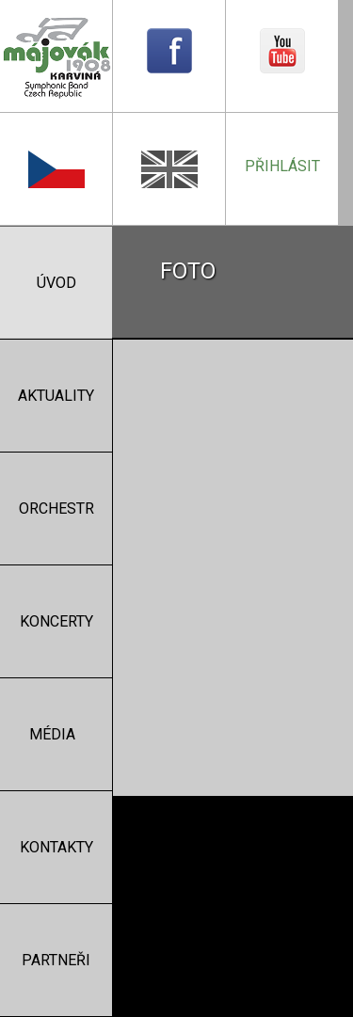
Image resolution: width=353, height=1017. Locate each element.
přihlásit (282, 166)
